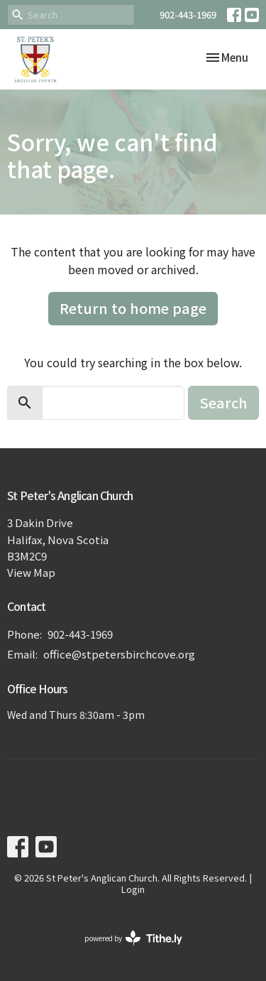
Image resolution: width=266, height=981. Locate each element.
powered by (133, 938)
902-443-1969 (188, 14)
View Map (31, 572)
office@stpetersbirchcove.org (119, 653)
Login (133, 889)
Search (223, 402)
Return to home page (133, 308)
